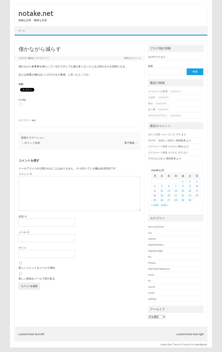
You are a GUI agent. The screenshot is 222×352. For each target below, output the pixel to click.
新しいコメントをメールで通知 (37, 267)
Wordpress (201, 344)
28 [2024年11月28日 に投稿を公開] (175, 200)
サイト (22, 247)
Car (150, 232)
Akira (30, 58)
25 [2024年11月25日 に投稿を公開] (155, 200)
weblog (152, 298)
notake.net (35, 13)
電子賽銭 (131, 142)
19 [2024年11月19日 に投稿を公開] (162, 195)
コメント (25, 173)
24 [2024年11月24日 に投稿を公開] (197, 195)
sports (151, 286)
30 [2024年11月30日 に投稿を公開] (190, 200)
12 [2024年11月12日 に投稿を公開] (162, 190)
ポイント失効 (30, 142)
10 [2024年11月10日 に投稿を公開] (197, 186)
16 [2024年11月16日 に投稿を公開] (190, 190)
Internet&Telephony (159, 268)
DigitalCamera (155, 244)
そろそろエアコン (157, 115)
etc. (34, 120)
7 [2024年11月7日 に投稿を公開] (176, 186)
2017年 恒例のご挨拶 (160, 140)
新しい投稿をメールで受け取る (37, 278)
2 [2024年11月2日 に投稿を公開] (189, 181)
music (151, 274)
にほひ (151, 97)
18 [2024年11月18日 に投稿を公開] (155, 195)
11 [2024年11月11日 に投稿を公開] (155, 190)
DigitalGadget (155, 250)
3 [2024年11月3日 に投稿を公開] (196, 181)
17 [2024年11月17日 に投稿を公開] (197, 190)
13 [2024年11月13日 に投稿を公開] (168, 190)
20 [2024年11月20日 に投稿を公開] (168, 195)
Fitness (152, 262)
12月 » (165, 205)
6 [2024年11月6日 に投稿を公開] (168, 186)
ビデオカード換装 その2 (161, 146)
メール (24, 232)
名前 (23, 216)
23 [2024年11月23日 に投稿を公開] (190, 195)
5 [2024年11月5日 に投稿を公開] (161, 186)
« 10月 (155, 205)
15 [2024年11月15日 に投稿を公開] (183, 190)
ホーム (21, 30)
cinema (152, 238)
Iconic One (166, 344)
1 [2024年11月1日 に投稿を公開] (183, 181)
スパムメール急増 (157, 91)
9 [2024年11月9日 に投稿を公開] (189, 186)
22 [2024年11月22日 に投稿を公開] (183, 195)
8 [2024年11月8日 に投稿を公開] (183, 186)
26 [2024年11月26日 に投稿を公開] (162, 200)
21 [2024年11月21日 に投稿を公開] (175, 195)
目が (150, 103)
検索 (150, 66)
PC (149, 280)
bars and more (156, 226)
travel (151, 292)
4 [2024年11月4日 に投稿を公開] (154, 186)
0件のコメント (132, 58)
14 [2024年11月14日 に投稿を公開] (175, 190)
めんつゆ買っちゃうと (160, 134)
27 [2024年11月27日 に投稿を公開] (168, 200)
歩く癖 (151, 109)
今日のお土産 (155, 158)
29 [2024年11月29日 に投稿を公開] (183, 200)
